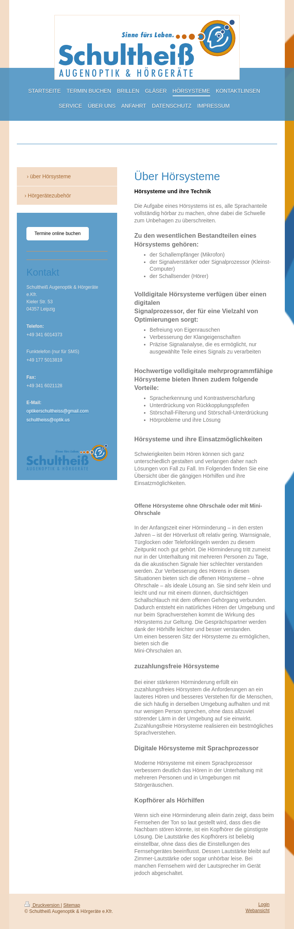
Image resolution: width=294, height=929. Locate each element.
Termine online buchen (57, 233)
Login (264, 904)
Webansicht (258, 910)
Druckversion (42, 905)
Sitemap (71, 905)
